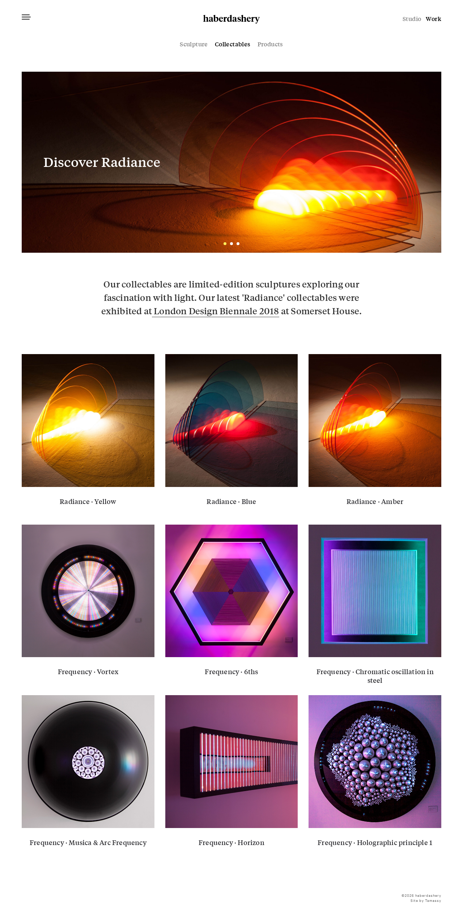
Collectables (233, 44)
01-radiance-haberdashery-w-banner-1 (231, 162)
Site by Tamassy (426, 900)
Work (433, 18)
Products (270, 44)
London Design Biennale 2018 (215, 310)
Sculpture (194, 44)
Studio (412, 18)
